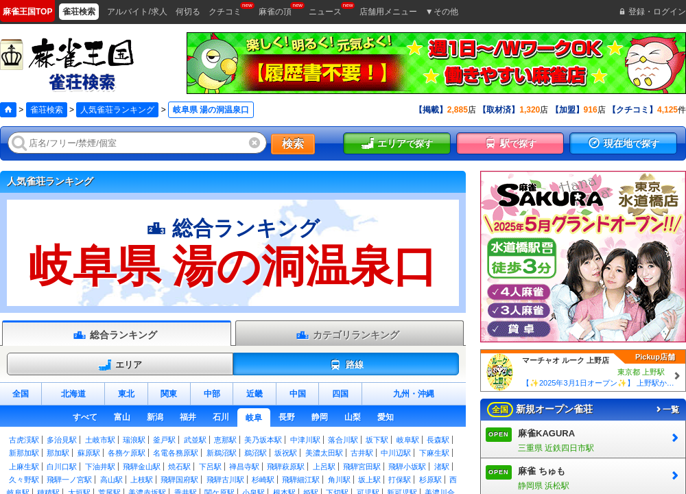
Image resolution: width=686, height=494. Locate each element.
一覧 (666, 409)
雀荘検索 (46, 110)
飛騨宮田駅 (362, 466)
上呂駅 (324, 466)
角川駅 (339, 479)
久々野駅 (24, 479)
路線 (346, 365)
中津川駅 (305, 440)
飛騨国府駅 (179, 479)
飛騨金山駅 (142, 466)
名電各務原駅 (175, 453)
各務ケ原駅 (126, 453)
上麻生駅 (24, 466)
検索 (293, 144)
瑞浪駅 (134, 440)
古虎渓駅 (24, 440)
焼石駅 (179, 466)
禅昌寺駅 (244, 466)
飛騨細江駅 (301, 479)
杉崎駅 (263, 479)
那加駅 (58, 453)
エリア (120, 365)
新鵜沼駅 (221, 453)
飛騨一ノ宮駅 (69, 479)
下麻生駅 (434, 453)
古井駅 (362, 453)
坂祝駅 (285, 453)
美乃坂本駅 (263, 440)
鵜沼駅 (255, 453)
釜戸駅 (164, 440)
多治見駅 (62, 440)
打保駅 (399, 479)
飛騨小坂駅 (407, 466)
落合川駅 (343, 440)
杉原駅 (430, 479)
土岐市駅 (100, 440)
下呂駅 (210, 466)
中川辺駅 (396, 453)
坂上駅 (369, 479)
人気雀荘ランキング (117, 110)
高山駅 (111, 479)
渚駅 (441, 466)
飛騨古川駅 (225, 479)
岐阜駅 (408, 440)
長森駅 (438, 440)
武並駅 (195, 440)
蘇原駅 (89, 453)
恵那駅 (225, 440)
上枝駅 (141, 479)
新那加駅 (24, 453)
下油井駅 (100, 466)
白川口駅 (62, 466)
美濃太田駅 (324, 453)
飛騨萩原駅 (286, 466)
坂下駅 (377, 440)
